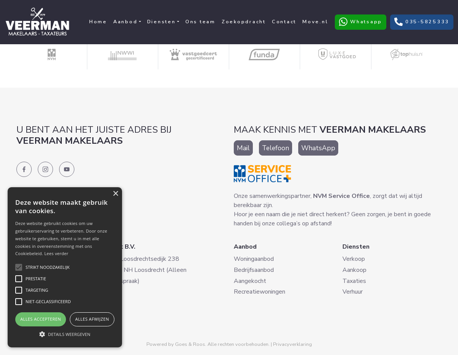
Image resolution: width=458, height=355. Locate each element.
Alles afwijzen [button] (92, 319)
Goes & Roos (190, 344)
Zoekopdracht (244, 21)
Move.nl (315, 21)
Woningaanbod (254, 259)
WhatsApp (318, 148)
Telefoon (275, 148)
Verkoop (353, 259)
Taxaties (354, 281)
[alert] (65, 267)
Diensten (161, 21)
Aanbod (125, 21)
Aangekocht (250, 281)
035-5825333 (421, 22)
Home (98, 21)
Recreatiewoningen (259, 292)
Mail (243, 148)
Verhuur (352, 292)
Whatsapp (360, 22)
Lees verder (56, 253)
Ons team (200, 21)
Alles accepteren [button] (40, 319)
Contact (284, 21)
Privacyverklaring (292, 344)
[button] (64, 334)
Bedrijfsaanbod (254, 270)
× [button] (115, 194)
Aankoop (354, 270)
